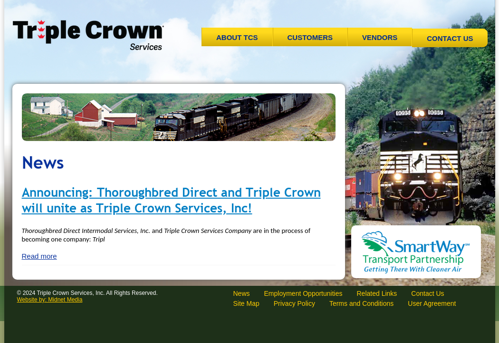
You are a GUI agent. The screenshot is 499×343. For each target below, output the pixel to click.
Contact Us (450, 38)
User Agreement (432, 303)
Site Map (246, 303)
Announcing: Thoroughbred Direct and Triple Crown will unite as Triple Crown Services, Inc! (171, 200)
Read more (39, 256)
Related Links (376, 293)
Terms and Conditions (361, 303)
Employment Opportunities (303, 293)
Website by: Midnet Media (50, 299)
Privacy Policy (294, 303)
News (241, 293)
